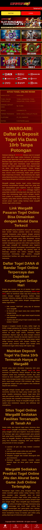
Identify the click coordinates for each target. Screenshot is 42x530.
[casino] (31, 49)
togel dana (22, 190)
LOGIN (31, 13)
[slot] (31, 35)
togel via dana (34, 370)
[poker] (10, 62)
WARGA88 (19, 155)
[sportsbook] (10, 49)
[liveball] (31, 62)
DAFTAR (10, 13)
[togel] (10, 35)
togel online (6, 429)
